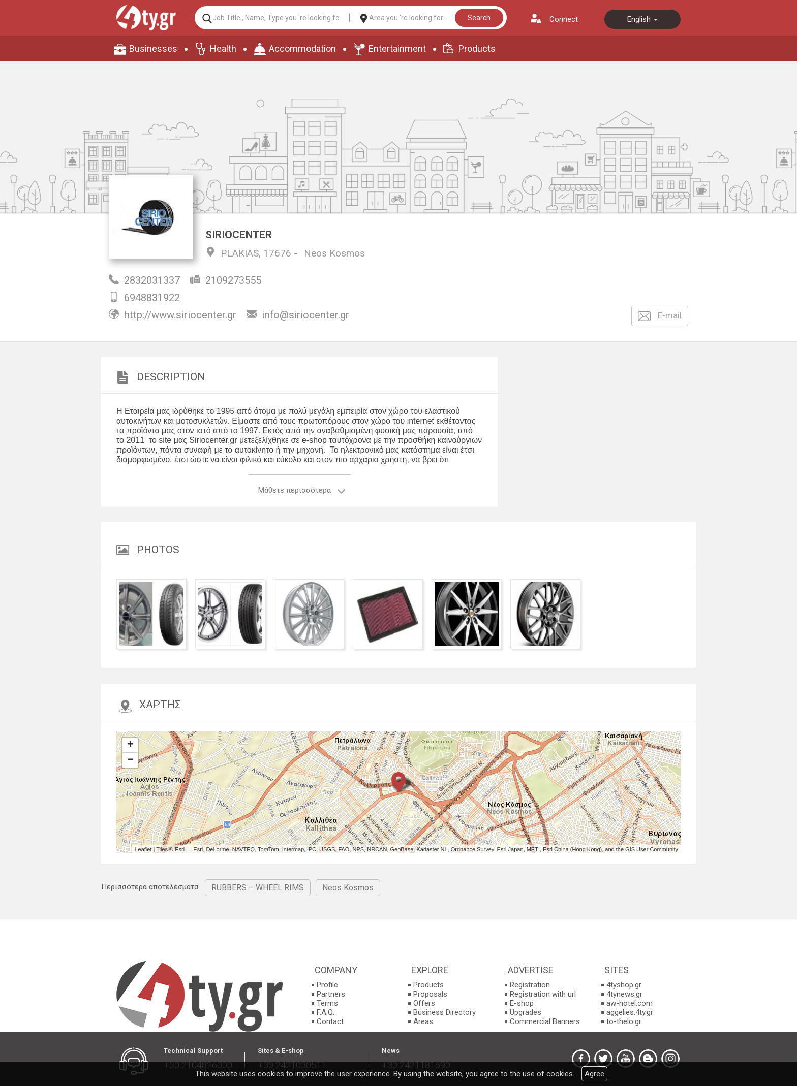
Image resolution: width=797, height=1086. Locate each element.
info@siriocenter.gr (305, 315)
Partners (331, 994)
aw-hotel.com (629, 1003)
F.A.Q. (325, 1012)
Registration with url (543, 994)
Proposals (430, 994)
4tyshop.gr (623, 984)
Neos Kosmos (334, 253)
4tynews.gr (624, 994)
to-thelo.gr (623, 1021)
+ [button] (130, 745)
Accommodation (302, 48)
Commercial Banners (545, 1021)
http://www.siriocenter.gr (180, 315)
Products (477, 48)
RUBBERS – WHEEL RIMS (257, 887)
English (642, 19)
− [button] (130, 760)
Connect (563, 19)
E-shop (522, 1003)
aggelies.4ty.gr (629, 1012)
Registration (530, 984)
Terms (327, 1003)
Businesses (153, 48)
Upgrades (525, 1012)
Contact (330, 1021)
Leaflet (143, 849)
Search (479, 18)
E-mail (660, 316)
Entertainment (397, 48)
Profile (327, 984)
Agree (594, 1073)
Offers (424, 1003)
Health (223, 48)
